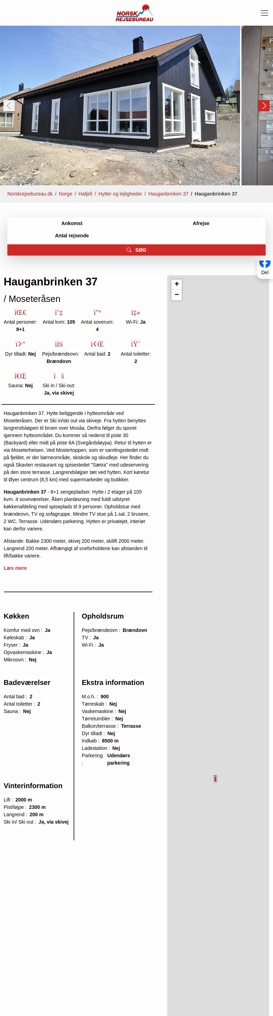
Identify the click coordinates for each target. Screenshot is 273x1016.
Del (264, 272)
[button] (216, 775)
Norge (65, 194)
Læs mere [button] (15, 568)
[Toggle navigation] (264, 13)
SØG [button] (136, 250)
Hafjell (85, 194)
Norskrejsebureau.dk (30, 194)
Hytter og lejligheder (120, 194)
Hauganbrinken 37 (168, 194)
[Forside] (135, 12)
